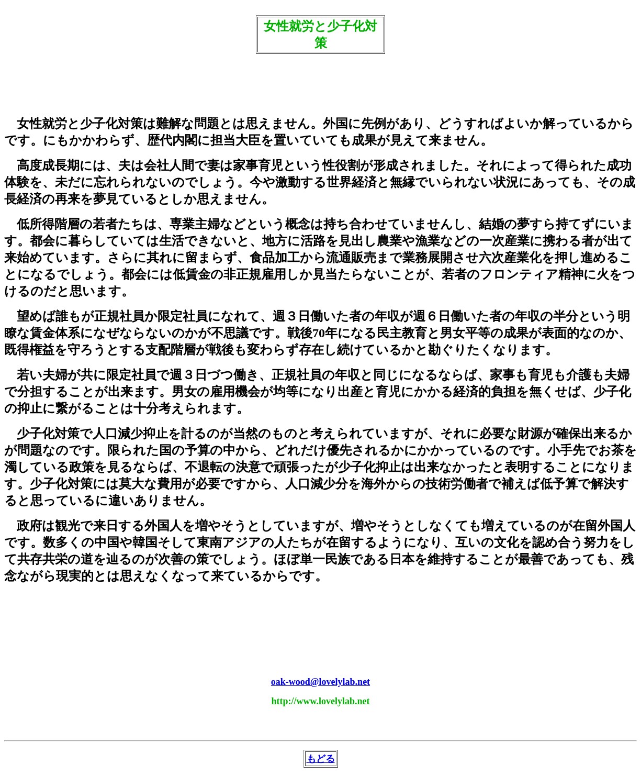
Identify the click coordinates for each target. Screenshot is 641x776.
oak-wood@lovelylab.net (320, 682)
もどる (321, 758)
